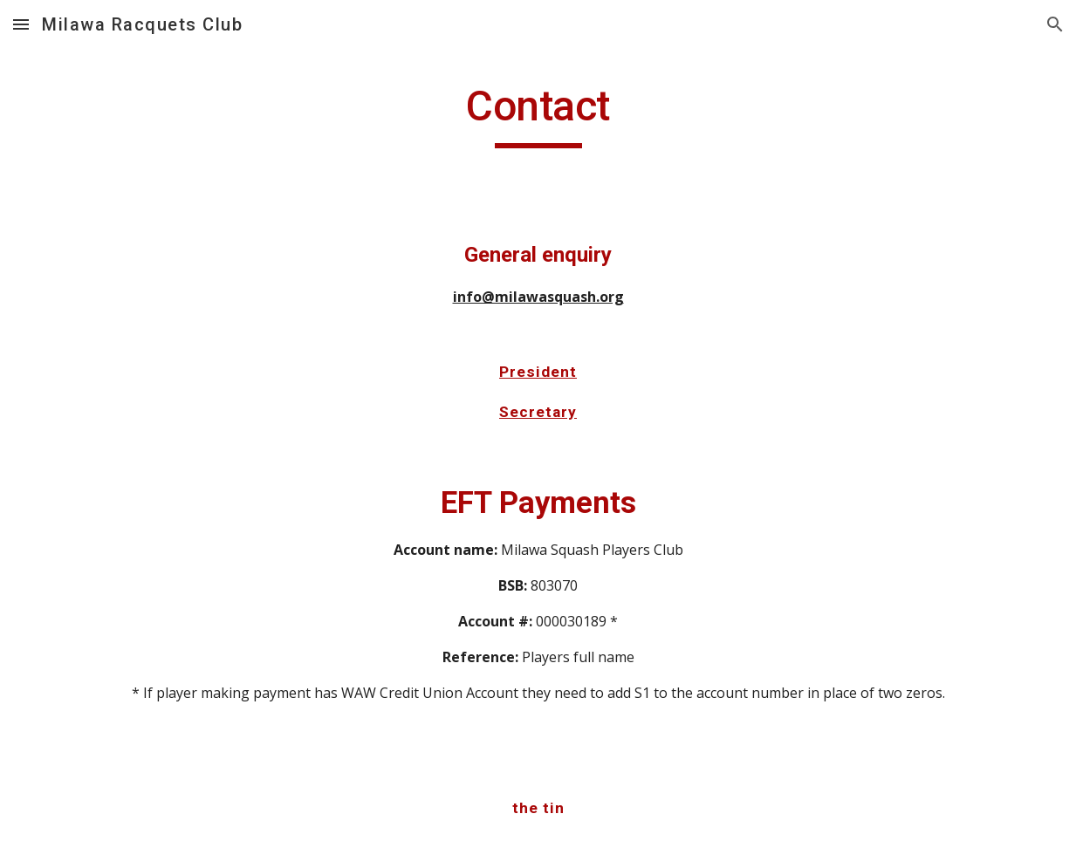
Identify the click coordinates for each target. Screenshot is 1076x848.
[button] (21, 24)
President (538, 371)
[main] (538, 114)
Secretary (538, 412)
